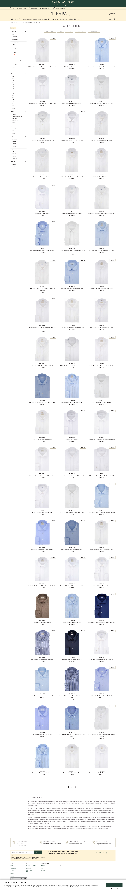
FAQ (27, 871)
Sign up (38, 852)
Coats (15, 46)
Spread (14, 156)
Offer (69, 31)
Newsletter (43, 865)
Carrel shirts (97, 810)
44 (13, 91)
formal (14, 143)
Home (12, 22)
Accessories (27, 19)
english (110, 8)
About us (43, 867)
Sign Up (103, 8)
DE (25, 879)
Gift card (15, 68)
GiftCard (63, 19)
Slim (14, 133)
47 (13, 97)
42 (13, 87)
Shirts (17, 22)
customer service (59, 8)
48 (13, 99)
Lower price (80, 31)
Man (12, 19)
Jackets (16, 48)
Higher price (93, 31)
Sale (56, 19)
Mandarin (15, 154)
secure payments (45, 8)
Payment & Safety (30, 867)
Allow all (114, 885)
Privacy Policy (22, 857)
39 (13, 80)
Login (97, 8)
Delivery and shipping (31, 865)
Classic (14, 152)
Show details (114, 889)
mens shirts (76, 817)
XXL (14, 108)
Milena (14, 122)
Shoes (44, 19)
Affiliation (43, 870)
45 (13, 93)
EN (13, 879)
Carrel (14, 114)
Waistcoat (16, 65)
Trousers (16, 59)
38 (13, 78)
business (15, 139)
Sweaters (16, 57)
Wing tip (15, 158)
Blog (80, 19)
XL (13, 106)
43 (13, 89)
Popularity (50, 31)
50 (13, 101)
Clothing (37, 19)
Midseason (17, 53)
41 (13, 84)
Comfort (15, 129)
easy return (33, 8)
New (60, 31)
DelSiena (15, 118)
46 (13, 95)
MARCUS (15, 120)
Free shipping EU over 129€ (18, 8)
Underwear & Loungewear (17, 62)
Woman (18, 19)
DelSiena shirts (47, 808)
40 (13, 82)
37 (13, 76)
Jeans (15, 50)
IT (17, 879)
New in (51, 19)
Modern (15, 131)
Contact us (28, 868)
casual (14, 141)
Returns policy (29, 870)
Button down (16, 149)
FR (21, 879)
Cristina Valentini (17, 116)
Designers (72, 19)
